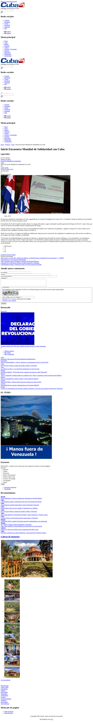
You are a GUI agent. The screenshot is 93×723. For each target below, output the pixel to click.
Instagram (7, 22)
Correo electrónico (6, 276)
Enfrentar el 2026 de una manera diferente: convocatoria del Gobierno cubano (23, 534)
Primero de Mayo (6, 159)
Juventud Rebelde (6, 700)
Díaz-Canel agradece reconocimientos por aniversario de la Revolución (21, 527)
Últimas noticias (9, 352)
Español (7, 33)
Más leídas (7, 354)
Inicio (6, 41)
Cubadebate (4, 690)
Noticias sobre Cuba (9, 478)
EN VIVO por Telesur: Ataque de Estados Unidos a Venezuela (19, 367)
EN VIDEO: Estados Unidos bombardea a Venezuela (16, 526)
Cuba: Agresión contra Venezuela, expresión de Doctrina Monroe (20, 261)
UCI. (51, 720)
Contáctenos (8, 56)
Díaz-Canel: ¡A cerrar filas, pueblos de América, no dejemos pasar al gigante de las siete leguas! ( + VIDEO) (32, 258)
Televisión (6, 474)
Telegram (7, 27)
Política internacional (9, 476)
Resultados (7, 490)
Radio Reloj (4, 693)
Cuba (5, 42)
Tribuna (3, 692)
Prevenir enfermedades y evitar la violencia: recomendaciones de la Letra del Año (24, 363)
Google (13, 254)
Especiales (7, 52)
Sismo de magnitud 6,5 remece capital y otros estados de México (19, 380)
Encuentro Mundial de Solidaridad (11, 161)
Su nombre (4, 272)
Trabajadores (4, 697)
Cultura (6, 47)
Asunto (3, 274)
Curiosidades (7, 482)
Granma (3, 698)
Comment (4, 278)
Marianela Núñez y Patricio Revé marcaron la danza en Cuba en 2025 (21, 383)
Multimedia (7, 54)
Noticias (7, 144)
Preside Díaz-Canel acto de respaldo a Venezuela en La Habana (19, 509)
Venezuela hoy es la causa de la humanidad (13, 259)
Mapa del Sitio (8, 714)
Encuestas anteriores (10, 488)
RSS (5, 28)
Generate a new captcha (9, 302)
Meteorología (5, 687)
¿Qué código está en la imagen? (12, 298)
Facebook (7, 25)
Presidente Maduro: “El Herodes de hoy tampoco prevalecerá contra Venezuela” (24, 373)
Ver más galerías (5, 681)
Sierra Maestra (5, 705)
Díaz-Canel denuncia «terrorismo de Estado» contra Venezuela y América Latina (24, 516)
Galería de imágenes (10, 538)
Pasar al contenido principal (9, 1)
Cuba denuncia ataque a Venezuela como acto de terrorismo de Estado (21, 264)
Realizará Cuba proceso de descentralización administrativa (18, 360)
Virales (5, 483)
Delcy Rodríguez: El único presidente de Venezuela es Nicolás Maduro (21, 499)
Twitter (6, 23)
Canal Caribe (4, 167)
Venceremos (4, 703)
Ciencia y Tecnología (10, 49)
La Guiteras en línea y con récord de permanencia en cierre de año (20, 370)
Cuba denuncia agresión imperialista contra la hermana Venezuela (20, 506)
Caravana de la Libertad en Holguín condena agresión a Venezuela (20, 263)
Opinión (6, 51)
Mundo (6, 44)
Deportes (7, 46)
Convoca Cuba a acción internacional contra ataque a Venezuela (19, 519)
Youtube (6, 20)
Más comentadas (9, 355)
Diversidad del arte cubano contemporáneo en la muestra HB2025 (20, 386)
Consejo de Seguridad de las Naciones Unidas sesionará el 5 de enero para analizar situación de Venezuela (31, 390)
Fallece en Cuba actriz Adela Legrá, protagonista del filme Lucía (19, 531)
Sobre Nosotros (8, 713)
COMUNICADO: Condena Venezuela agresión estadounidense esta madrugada (24, 522)
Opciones (3, 469)
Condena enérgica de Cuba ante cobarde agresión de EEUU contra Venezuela (23, 347)
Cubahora (3, 702)
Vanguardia (4, 695)
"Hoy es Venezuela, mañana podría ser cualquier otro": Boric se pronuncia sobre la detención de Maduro (31, 377)
